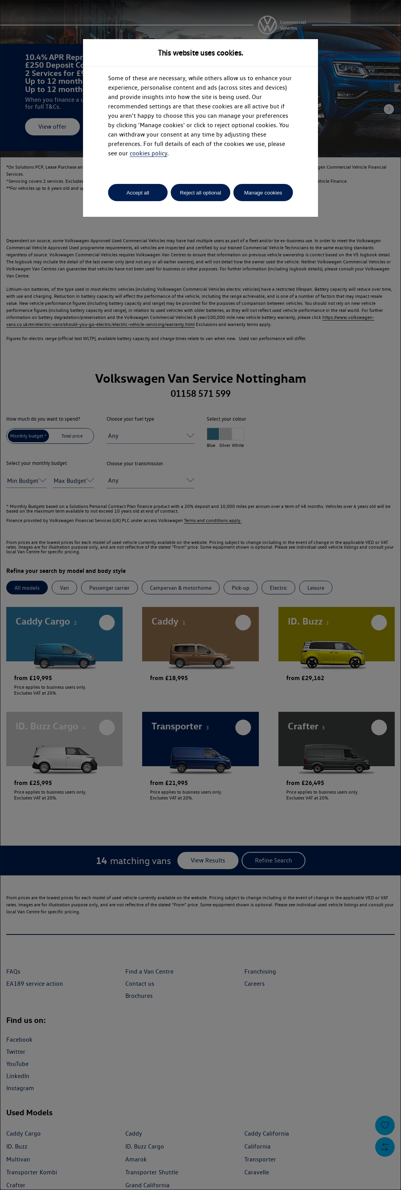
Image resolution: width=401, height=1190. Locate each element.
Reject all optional (200, 193)
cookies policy (148, 153)
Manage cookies (263, 193)
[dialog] (200, 595)
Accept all (137, 193)
